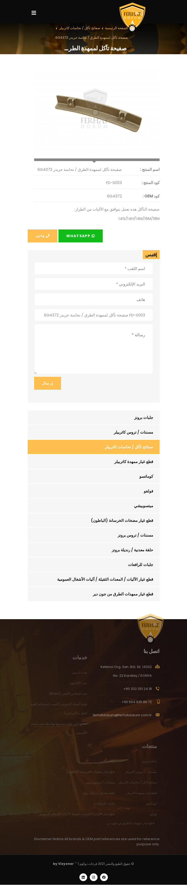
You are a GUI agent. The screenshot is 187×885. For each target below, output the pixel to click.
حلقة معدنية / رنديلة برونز (132, 550)
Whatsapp (80, 235)
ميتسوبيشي (143, 505)
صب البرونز (79, 674)
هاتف (42, 235)
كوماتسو (146, 476)
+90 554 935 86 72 (137, 703)
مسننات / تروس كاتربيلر (133, 432)
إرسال (47, 383)
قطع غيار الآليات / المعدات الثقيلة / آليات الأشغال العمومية (105, 579)
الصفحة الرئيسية (116, 28)
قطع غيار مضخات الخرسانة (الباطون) (122, 520)
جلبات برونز (143, 417)
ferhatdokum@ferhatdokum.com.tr (122, 717)
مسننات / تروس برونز (135, 535)
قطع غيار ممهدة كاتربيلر (133, 461)
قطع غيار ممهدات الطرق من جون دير (123, 594)
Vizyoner (66, 864)
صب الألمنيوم (78, 684)
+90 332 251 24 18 (137, 690)
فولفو (148, 491)
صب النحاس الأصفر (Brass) (68, 695)
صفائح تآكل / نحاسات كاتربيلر (129, 447)
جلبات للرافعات (140, 564)
